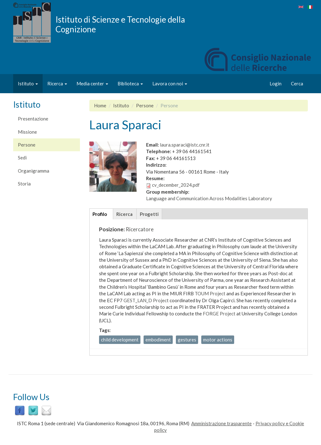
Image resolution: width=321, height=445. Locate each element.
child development (120, 339)
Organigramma (33, 171)
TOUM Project (210, 293)
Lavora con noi (169, 83)
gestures (187, 339)
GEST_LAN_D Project (146, 300)
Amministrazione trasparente (221, 423)
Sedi (22, 157)
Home (100, 105)
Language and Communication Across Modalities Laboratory (209, 198)
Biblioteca (130, 83)
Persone (26, 144)
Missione (27, 132)
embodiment (158, 339)
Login (276, 83)
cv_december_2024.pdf (176, 185)
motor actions (217, 339)
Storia (24, 183)
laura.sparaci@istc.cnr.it (184, 144)
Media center (92, 83)
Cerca (297, 83)
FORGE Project (219, 313)
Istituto (28, 83)
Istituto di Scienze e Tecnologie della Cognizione (120, 24)
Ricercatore (140, 229)
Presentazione (33, 118)
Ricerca (57, 83)
